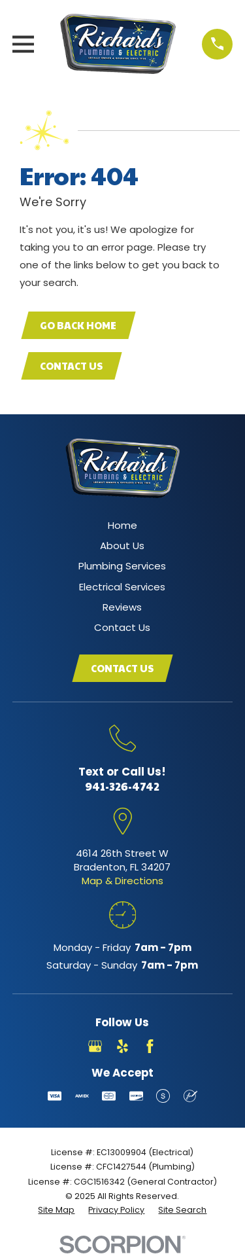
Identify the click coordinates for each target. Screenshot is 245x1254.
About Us (122, 545)
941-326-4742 (122, 786)
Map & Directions (122, 880)
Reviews (122, 607)
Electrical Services (122, 587)
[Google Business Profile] (95, 1046)
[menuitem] (56, 1210)
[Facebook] (150, 1046)
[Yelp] (122, 1046)
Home (122, 525)
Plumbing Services (122, 566)
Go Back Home (78, 325)
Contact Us (71, 365)
